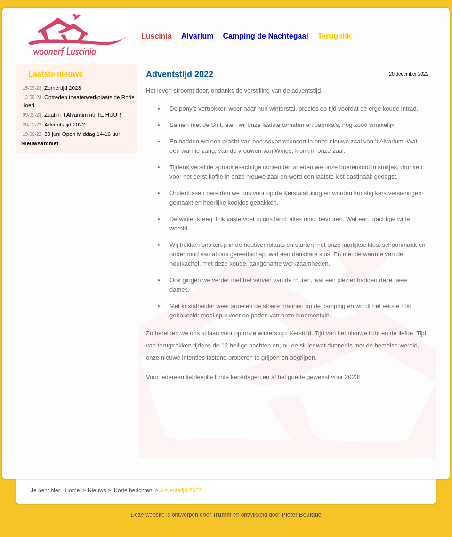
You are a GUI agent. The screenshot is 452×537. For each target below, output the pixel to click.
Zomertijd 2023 (51, 88)
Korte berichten (133, 490)
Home (72, 490)
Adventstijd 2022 (179, 74)
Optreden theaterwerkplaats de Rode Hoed (78, 101)
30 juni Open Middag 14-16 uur (70, 134)
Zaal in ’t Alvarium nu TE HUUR (71, 115)
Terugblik (334, 36)
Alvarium (197, 36)
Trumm (222, 515)
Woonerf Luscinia (75, 35)
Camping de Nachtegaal (265, 36)
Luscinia (156, 36)
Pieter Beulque (301, 515)
